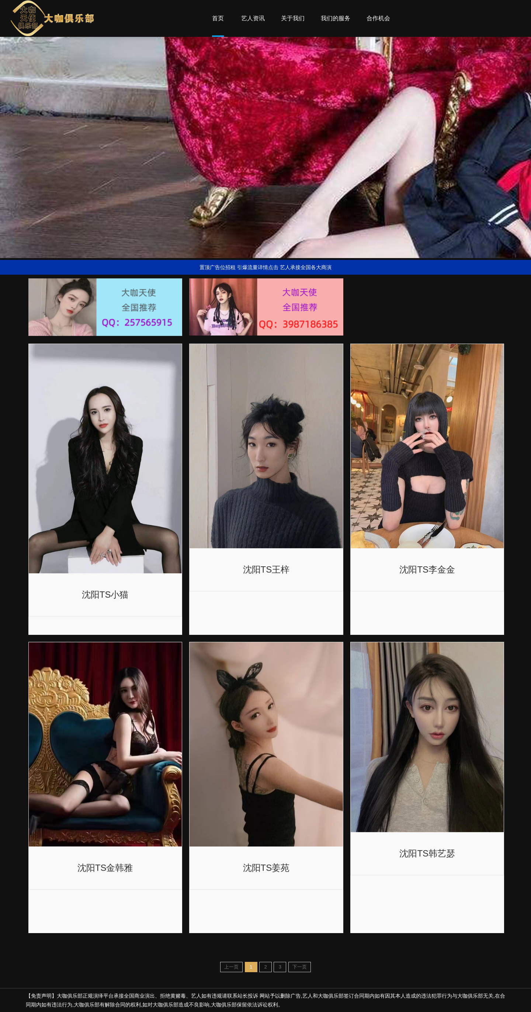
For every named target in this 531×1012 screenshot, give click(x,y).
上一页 (231, 967)
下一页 (299, 967)
